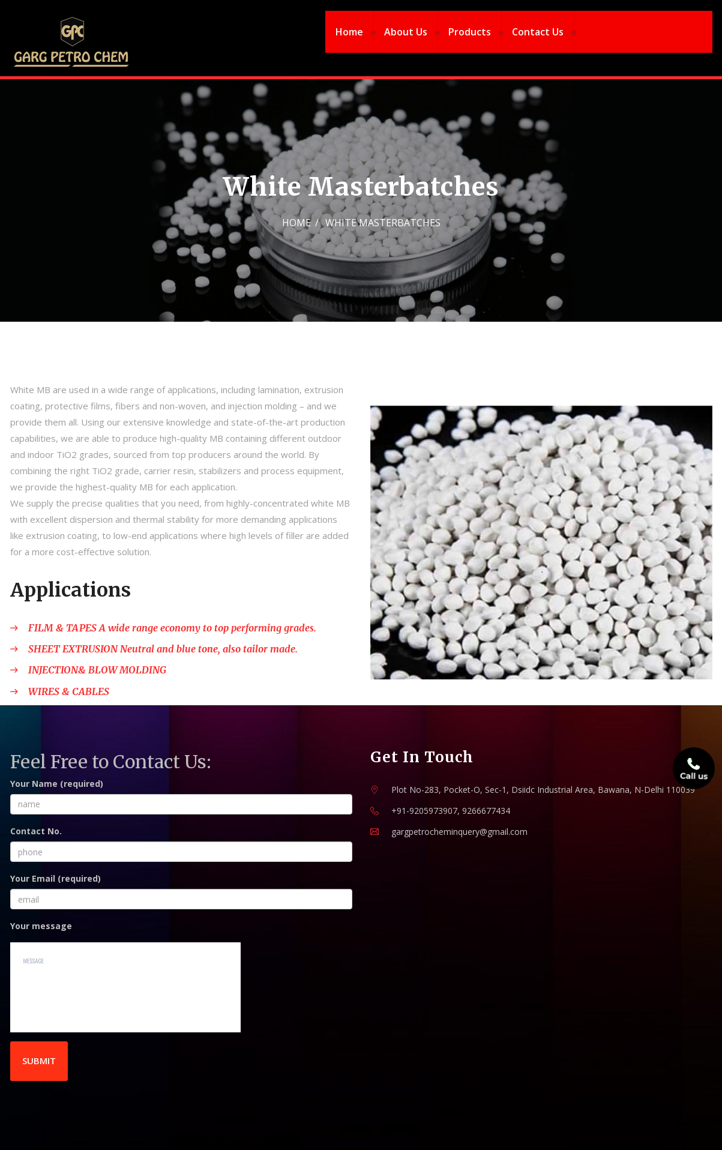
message (125, 987)
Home (349, 31)
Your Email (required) (55, 878)
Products (469, 31)
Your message (41, 926)
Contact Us (538, 31)
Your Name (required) (56, 783)
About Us (405, 31)
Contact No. (36, 831)
